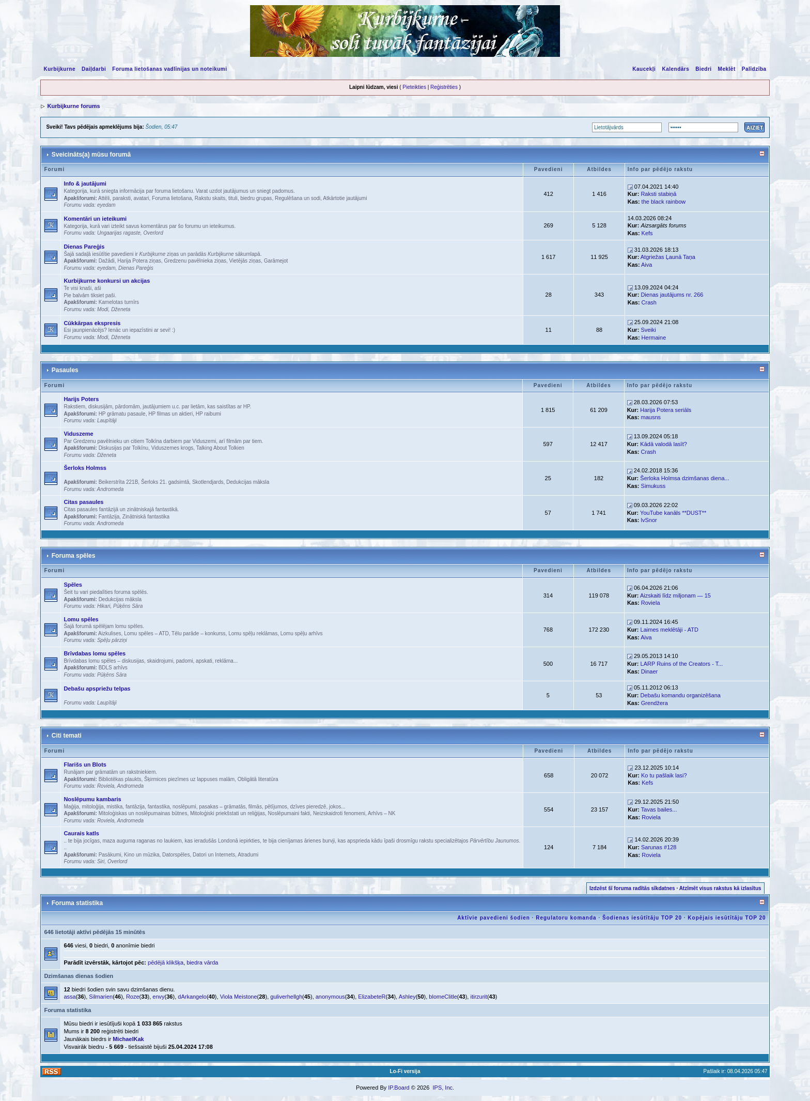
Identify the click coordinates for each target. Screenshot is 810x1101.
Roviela (650, 603)
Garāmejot (276, 261)
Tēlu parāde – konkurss (199, 633)
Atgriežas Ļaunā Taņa (668, 257)
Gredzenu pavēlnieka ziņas (195, 261)
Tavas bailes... (659, 809)
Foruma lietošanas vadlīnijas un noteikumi (169, 69)
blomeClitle (443, 996)
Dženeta (120, 309)
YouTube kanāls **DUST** (673, 513)
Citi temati (67, 735)
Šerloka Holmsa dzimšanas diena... (684, 478)
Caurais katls (81, 833)
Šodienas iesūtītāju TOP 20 (642, 918)
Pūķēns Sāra (128, 606)
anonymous (330, 996)
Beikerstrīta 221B (118, 482)
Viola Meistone (238, 996)
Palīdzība (754, 69)
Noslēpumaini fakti (289, 813)
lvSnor (649, 520)
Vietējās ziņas (245, 261)
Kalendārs (675, 69)
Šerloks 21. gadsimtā (165, 482)
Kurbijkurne (59, 69)
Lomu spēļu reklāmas (252, 633)
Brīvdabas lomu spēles (95, 653)
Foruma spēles (74, 555)
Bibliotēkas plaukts (120, 779)
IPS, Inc (442, 1087)
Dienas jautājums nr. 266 (672, 295)
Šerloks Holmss (85, 468)
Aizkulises (109, 633)
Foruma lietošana (172, 198)
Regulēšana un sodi (297, 198)
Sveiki (648, 330)
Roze (132, 996)
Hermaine (654, 337)
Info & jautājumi (85, 183)
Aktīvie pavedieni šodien (493, 918)
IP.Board (398, 1087)
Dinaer (649, 671)
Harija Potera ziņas (139, 261)
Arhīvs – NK (381, 813)
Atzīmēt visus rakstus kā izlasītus (720, 888)
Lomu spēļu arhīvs (302, 633)
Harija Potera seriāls (665, 410)
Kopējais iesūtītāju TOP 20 (727, 918)
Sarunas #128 (659, 847)
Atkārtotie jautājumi (345, 198)
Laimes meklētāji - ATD (669, 629)
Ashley (407, 996)
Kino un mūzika (141, 855)
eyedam (106, 205)
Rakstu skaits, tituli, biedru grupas (233, 198)
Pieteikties (414, 87)
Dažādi (107, 261)
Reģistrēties (444, 87)
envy (158, 996)
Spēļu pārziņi (112, 640)
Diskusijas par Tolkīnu (124, 448)
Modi (102, 309)
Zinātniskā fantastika (145, 516)
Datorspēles (176, 855)
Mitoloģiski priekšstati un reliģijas (227, 813)
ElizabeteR (371, 996)
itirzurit (478, 996)
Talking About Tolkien (220, 448)
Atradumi (248, 855)
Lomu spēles (81, 619)
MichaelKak (128, 1039)
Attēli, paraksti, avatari (123, 198)
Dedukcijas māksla (247, 482)
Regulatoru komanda (566, 918)
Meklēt (727, 69)
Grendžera (654, 703)
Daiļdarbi (94, 69)
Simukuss (653, 486)
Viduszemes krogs (172, 448)
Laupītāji (107, 420)
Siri (100, 861)
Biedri (703, 69)
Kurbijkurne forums (73, 106)
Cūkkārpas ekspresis (92, 323)
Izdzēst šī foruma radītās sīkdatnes (632, 888)
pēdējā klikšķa (165, 962)
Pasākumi (110, 855)
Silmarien (101, 996)
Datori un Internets (214, 855)
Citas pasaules (83, 502)
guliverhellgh (286, 996)
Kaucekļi (644, 69)
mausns (651, 417)
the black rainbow (664, 201)
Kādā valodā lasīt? (663, 444)
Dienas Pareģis (84, 246)
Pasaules (65, 370)
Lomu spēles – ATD (146, 633)
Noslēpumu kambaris (92, 799)
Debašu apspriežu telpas (97, 688)
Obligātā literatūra (258, 779)
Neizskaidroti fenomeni (339, 813)
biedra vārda (202, 962)
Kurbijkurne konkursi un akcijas (107, 281)
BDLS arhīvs (113, 667)
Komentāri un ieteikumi (95, 219)
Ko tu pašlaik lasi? (664, 775)
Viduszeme (78, 434)
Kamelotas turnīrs (119, 302)
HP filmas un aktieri (170, 414)
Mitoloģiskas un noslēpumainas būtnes (143, 813)
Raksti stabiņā (658, 194)
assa (69, 996)
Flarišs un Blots (85, 764)
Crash (649, 302)
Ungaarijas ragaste (119, 233)
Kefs (647, 233)
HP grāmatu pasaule (122, 414)
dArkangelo (192, 996)
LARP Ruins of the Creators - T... (682, 664)
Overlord (153, 233)
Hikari (104, 606)
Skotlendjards (208, 482)
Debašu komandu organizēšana (681, 695)
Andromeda (110, 489)
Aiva (646, 265)
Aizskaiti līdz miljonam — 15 (675, 595)
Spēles (73, 585)
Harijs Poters (81, 399)
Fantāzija (109, 516)
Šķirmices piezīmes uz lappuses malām (189, 779)
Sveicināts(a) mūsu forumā (91, 154)
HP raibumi (208, 414)
